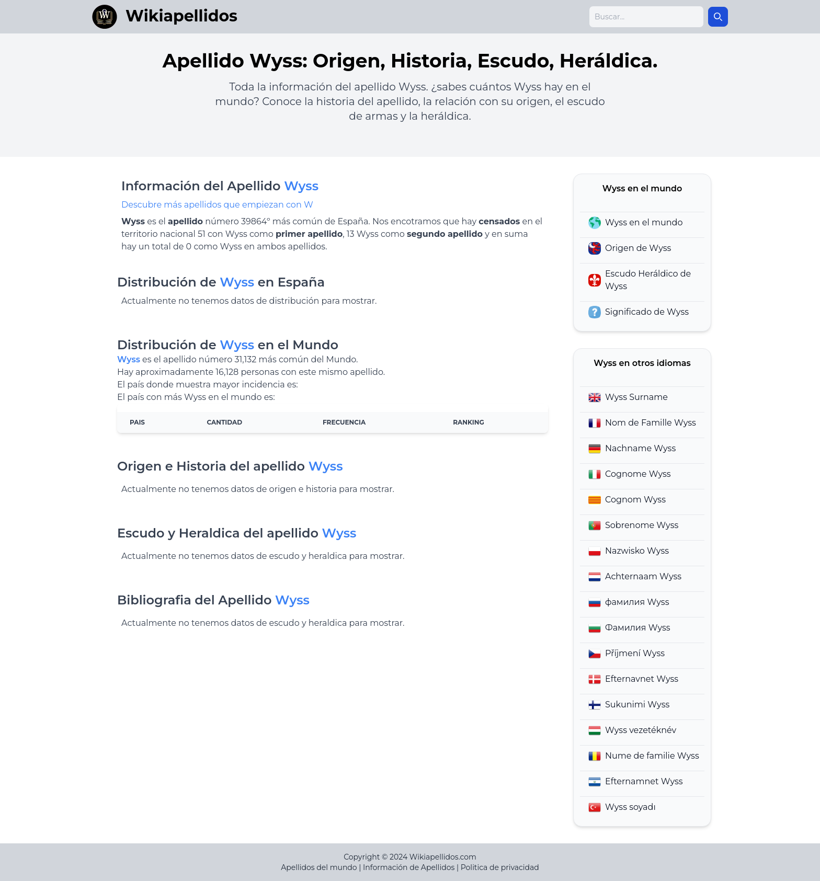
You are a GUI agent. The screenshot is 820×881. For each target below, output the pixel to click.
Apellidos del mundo (319, 867)
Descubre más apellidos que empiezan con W (217, 205)
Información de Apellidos (408, 867)
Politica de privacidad (500, 867)
